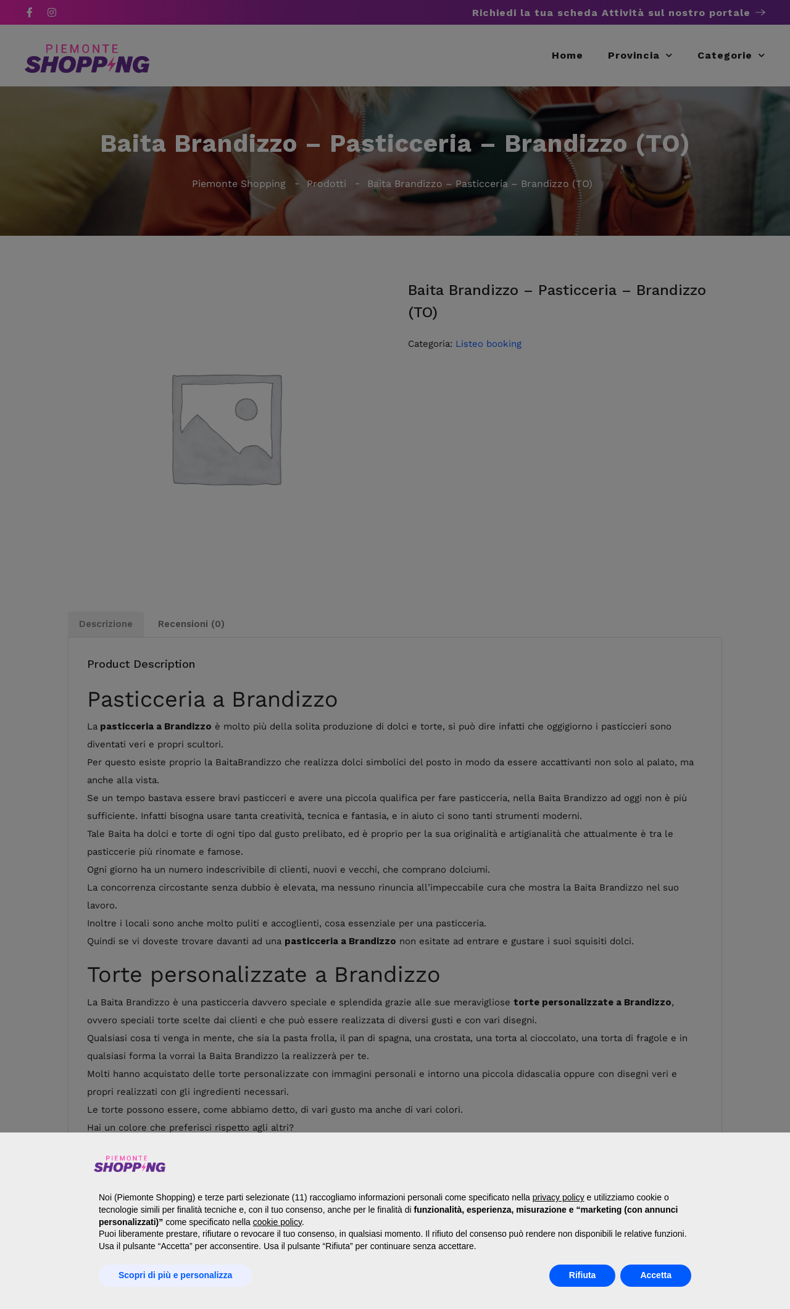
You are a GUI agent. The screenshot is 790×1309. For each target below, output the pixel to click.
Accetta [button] (656, 1275)
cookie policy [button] (277, 1222)
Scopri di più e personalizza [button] (175, 1275)
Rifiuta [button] (582, 1275)
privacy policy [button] (558, 1197)
